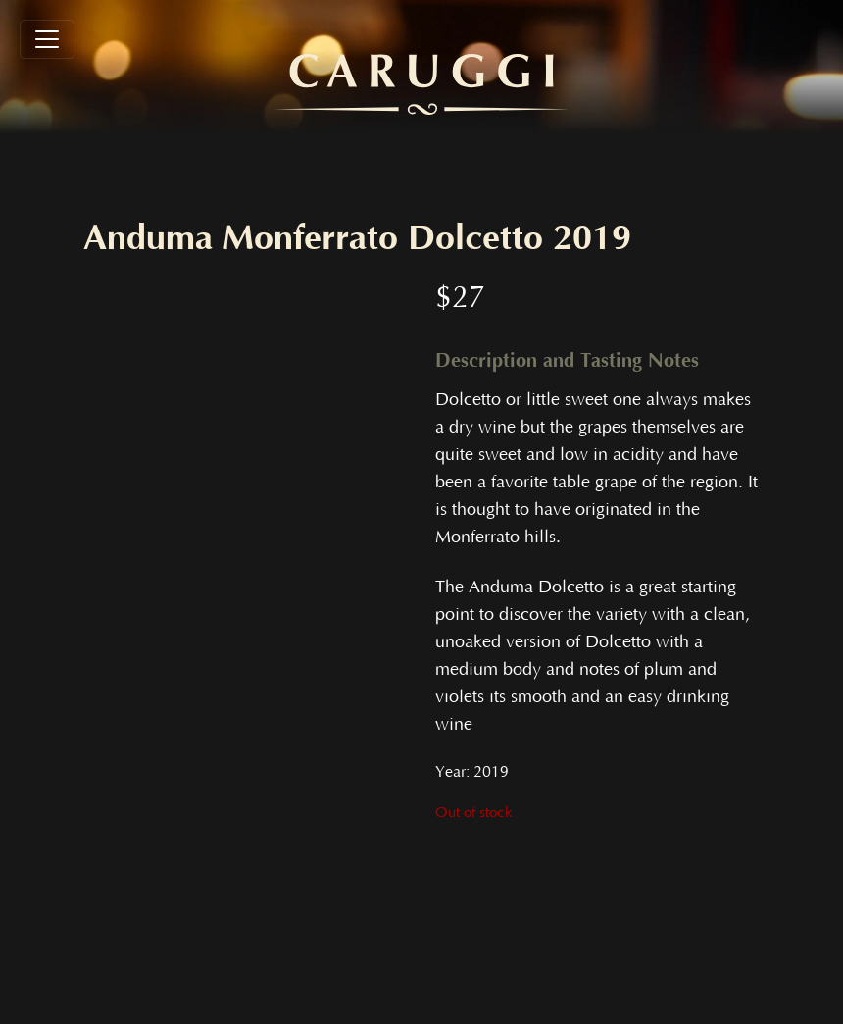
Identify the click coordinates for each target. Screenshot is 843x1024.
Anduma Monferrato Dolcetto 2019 (357, 238)
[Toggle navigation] (47, 39)
